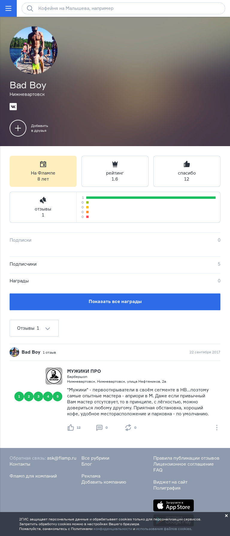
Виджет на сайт (170, 482)
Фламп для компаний (33, 476)
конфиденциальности (112, 528)
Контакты (20, 464)
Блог (86, 464)
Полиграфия (167, 488)
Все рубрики (95, 458)
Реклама (90, 476)
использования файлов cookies (163, 528)
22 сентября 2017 (205, 352)
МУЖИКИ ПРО (84, 371)
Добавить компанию (103, 482)
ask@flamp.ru (61, 458)
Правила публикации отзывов (186, 458)
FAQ (158, 470)
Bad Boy (31, 352)
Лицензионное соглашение (183, 464)
